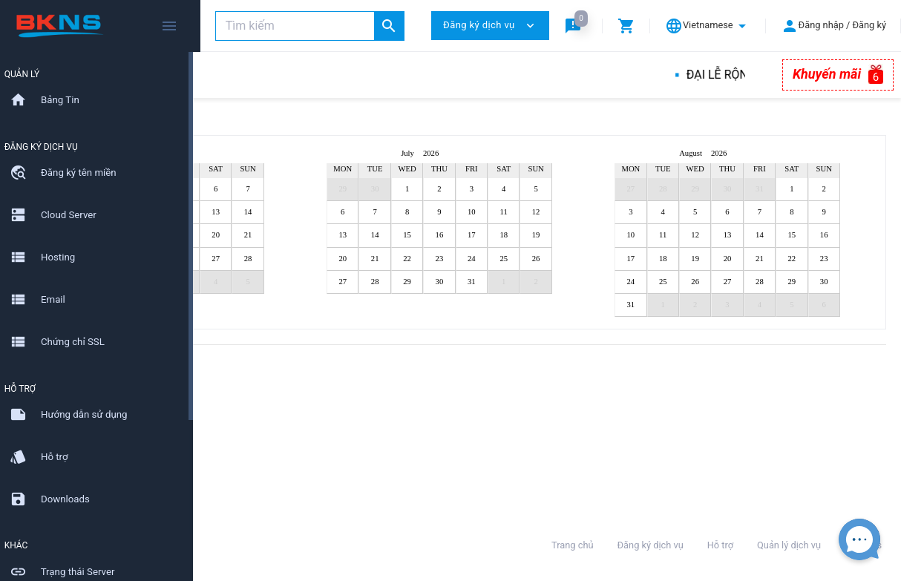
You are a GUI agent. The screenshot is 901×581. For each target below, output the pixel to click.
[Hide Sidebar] (169, 26)
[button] (576, 25)
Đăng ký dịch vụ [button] (490, 26)
